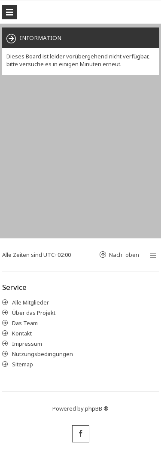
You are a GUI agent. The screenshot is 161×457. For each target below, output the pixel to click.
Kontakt (22, 333)
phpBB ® (97, 408)
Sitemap (22, 364)
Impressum (27, 343)
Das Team (25, 323)
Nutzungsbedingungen (42, 354)
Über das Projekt (33, 313)
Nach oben (124, 254)
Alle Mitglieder (30, 302)
